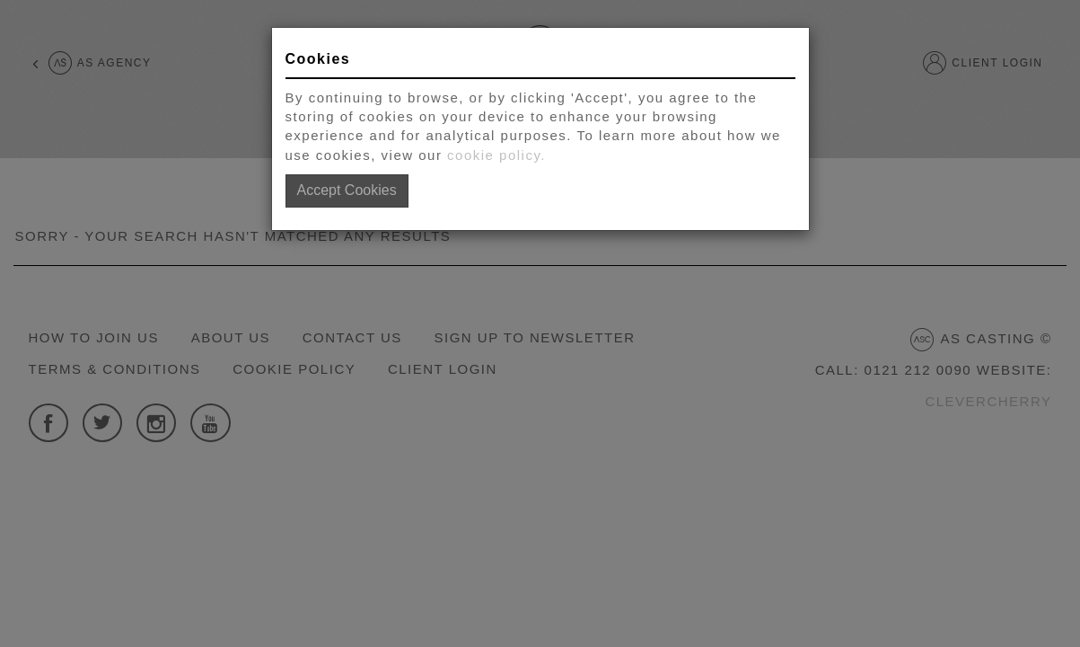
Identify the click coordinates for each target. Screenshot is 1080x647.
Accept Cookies (347, 190)
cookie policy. (496, 155)
